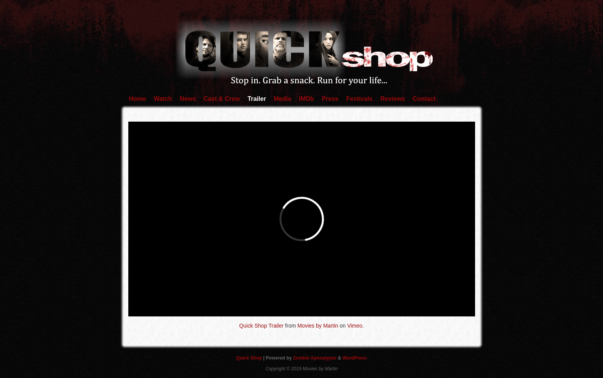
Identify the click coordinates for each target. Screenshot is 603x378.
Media (282, 98)
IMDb (306, 98)
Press (330, 98)
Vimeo (354, 326)
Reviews (392, 98)
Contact (424, 98)
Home (137, 98)
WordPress (355, 358)
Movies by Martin (317, 326)
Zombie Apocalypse (315, 358)
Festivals (359, 98)
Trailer (256, 98)
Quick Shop (249, 358)
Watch (163, 98)
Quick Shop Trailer (261, 326)
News (188, 98)
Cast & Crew (221, 98)
